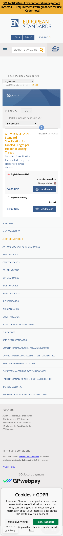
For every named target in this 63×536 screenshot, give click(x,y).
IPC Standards (11, 301)
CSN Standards (11, 262)
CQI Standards (11, 270)
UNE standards (11, 316)
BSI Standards (10, 254)
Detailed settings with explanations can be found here (31, 529)
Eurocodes (9, 332)
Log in (17, 37)
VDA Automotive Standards (18, 324)
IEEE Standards (11, 293)
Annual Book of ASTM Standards (21, 246)
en (50, 37)
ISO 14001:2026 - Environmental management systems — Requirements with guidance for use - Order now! (31, 7)
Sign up (28, 37)
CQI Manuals (8, 429)
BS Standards (25, 415)
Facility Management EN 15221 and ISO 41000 (27, 378)
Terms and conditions (29, 456)
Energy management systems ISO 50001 (24, 371)
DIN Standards (11, 277)
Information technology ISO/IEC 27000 (25, 394)
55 (27, 85)
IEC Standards (10, 285)
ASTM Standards (14, 85)
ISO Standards (11, 308)
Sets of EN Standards (15, 340)
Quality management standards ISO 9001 (26, 347)
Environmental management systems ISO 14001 (29, 355)
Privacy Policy (9, 466)
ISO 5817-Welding (12, 386)
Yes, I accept (46, 521)
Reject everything (17, 521)
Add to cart (47, 189)
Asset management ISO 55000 (19, 363)
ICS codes (8, 223)
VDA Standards (24, 425)
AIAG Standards (11, 231)
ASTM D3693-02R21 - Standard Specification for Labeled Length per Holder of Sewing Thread (18, 150)
